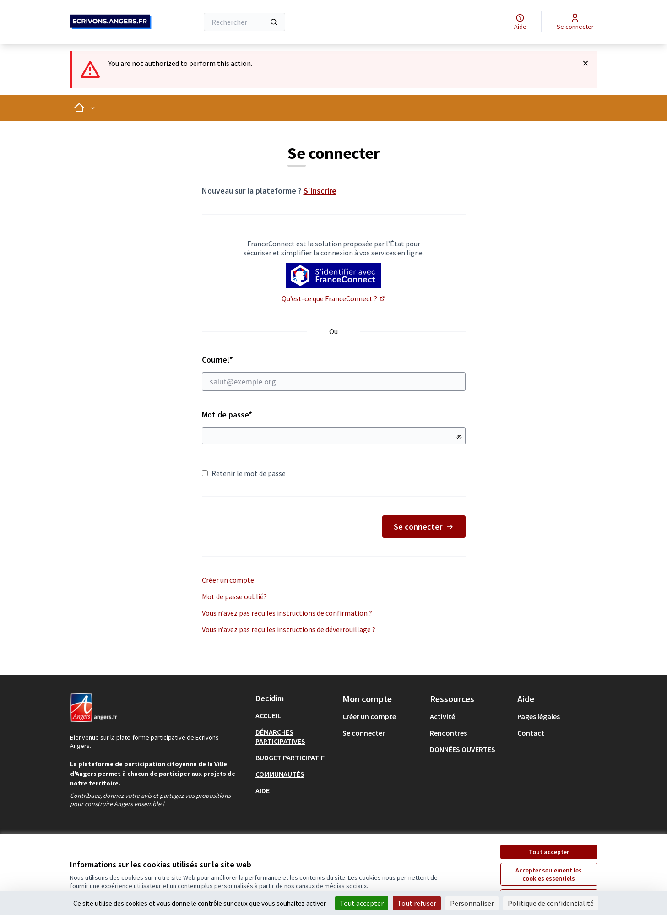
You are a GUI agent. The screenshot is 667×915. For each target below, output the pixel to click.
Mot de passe (227, 414)
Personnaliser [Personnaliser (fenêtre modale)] (472, 903)
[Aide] (520, 21)
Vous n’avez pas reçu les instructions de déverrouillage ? (288, 629)
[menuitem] (295, 715)
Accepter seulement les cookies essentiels (548, 874)
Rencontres (448, 732)
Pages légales (538, 716)
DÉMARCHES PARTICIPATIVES (280, 736)
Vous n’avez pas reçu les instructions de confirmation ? (287, 612)
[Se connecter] (575, 21)
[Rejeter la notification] (585, 63)
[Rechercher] (244, 22)
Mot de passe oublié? (234, 596)
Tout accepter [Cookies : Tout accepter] (362, 903)
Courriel (334, 372)
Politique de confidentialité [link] (551, 903)
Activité (442, 716)
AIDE (262, 790)
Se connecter (424, 526)
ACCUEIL (268, 715)
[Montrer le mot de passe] (459, 437)
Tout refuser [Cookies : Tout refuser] (416, 903)
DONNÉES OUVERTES (462, 749)
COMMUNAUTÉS (279, 774)
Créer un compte (228, 580)
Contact (530, 732)
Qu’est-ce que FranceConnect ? (334, 298)
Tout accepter (549, 852)
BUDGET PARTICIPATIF (290, 757)
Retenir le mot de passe (244, 473)
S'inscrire (320, 190)
